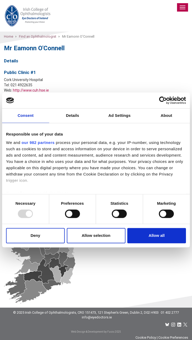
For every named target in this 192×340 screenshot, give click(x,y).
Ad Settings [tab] (119, 115)
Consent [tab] (26, 115)
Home (8, 36)
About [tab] (166, 115)
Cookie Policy (145, 337)
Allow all (157, 235)
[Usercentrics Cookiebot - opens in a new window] (163, 100)
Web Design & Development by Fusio (92, 331)
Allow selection (96, 235)
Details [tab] (72, 115)
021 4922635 (21, 85)
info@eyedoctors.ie (97, 317)
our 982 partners (38, 142)
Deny (35, 235)
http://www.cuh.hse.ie (31, 90)
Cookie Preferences (173, 337)
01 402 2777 (170, 312)
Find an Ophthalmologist (37, 36)
